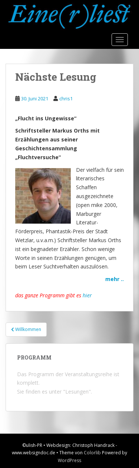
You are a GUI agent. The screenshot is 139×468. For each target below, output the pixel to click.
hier (87, 295)
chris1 (66, 98)
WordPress (69, 460)
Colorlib (92, 452)
